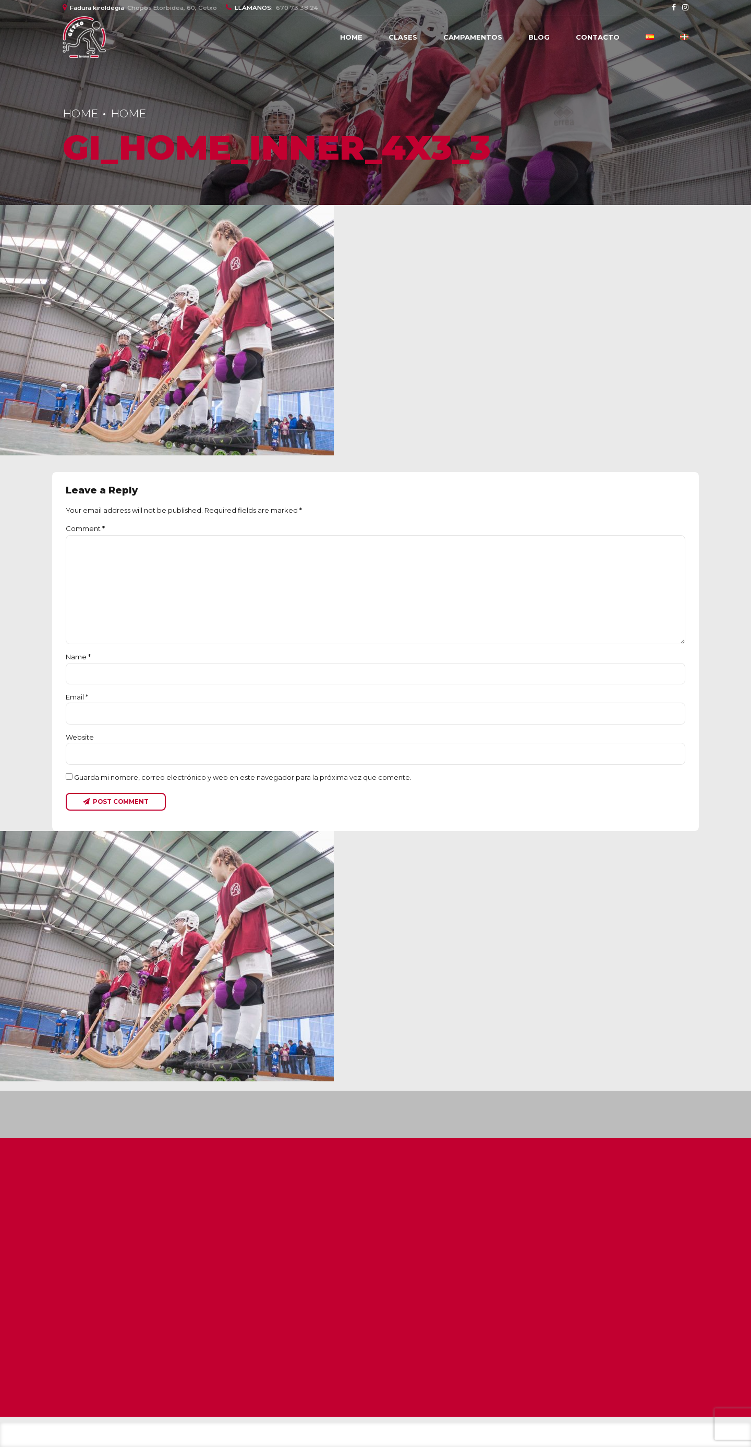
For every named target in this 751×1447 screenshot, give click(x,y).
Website (80, 737)
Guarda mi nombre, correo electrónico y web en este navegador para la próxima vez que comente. (242, 777)
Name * (78, 657)
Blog (539, 37)
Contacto (598, 37)
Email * (77, 697)
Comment (85, 528)
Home (351, 37)
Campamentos (472, 37)
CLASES (403, 37)
